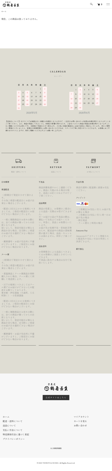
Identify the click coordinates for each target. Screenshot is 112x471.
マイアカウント (81, 416)
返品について (9, 425)
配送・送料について (13, 421)
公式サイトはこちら (56, 397)
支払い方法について (13, 430)
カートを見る (80, 421)
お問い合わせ (80, 425)
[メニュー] (108, 4)
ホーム (3, 11)
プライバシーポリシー (14, 439)
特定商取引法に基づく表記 (16, 434)
